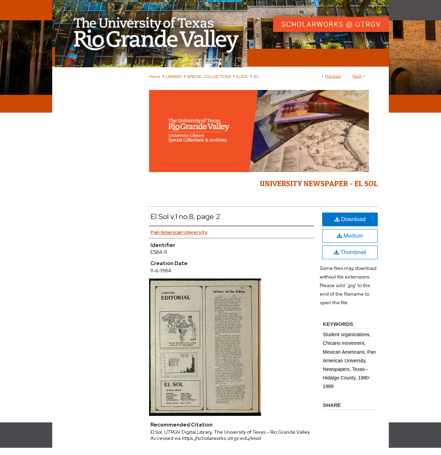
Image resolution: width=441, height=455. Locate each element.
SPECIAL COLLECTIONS (209, 76)
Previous (333, 76)
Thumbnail (350, 252)
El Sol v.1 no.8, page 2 (185, 216)
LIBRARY (174, 76)
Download (350, 219)
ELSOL (242, 76)
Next (357, 76)
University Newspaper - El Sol (319, 183)
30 (255, 76)
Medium (350, 236)
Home (155, 76)
